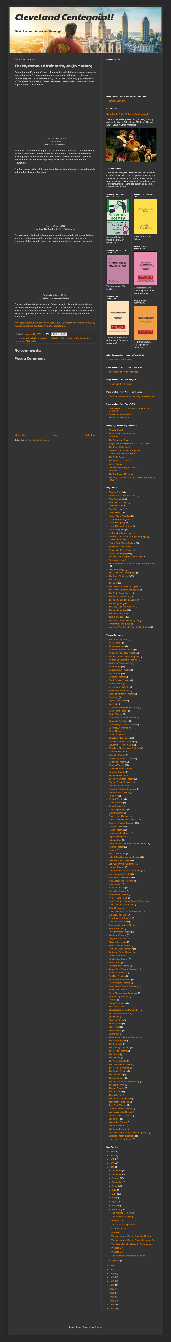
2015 (112, 1289)
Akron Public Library (31, 338)
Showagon (114, 1017)
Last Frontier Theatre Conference (124, 870)
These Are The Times (119, 613)
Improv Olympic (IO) (118, 837)
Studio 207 (114, 1034)
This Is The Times (117, 617)
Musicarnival (115, 884)
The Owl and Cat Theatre (120, 1064)
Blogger (98, 1327)
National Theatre (117, 887)
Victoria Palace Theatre (120, 1115)
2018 (112, 1277)
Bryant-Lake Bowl (117, 701)
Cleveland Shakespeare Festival (124, 748)
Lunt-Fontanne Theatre (120, 874)
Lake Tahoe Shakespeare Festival (125, 857)
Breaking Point (116, 506)
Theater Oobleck (117, 1078)
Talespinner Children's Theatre (123, 1037)
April (114, 1202)
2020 (112, 1269)
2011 (112, 1304)
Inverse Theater (116, 847)
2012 (112, 1301)
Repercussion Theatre (119, 983)
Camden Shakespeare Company (124, 707)
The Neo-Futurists (117, 1061)
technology (70, 338)
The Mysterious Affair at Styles (123, 372)
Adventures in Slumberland (122, 495)
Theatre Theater (116, 1088)
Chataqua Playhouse (119, 721)
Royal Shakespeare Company (123, 993)
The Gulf (113, 579)
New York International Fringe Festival (127, 901)
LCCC (61, 338)
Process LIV (117, 1248)
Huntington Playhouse (119, 833)
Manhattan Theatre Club (120, 877)
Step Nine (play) (116, 569)
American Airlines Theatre (121, 649)
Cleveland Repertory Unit (121, 745)
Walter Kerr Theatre (118, 1122)
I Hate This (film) (116, 519)
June (114, 1194)
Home (56, 435)
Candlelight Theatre (118, 711)
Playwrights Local (117, 942)
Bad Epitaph (115, 666)
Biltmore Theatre (117, 677)
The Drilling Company (119, 1047)
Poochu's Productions (119, 945)
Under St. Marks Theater (120, 1109)
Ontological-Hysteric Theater (122, 925)
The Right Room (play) (119, 593)
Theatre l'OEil (115, 1092)
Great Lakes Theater (49, 338)
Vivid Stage (114, 1119)
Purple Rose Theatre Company (123, 969)
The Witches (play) (118, 610)
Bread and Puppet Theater (121, 694)
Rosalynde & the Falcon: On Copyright (127, 114)
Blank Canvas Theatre (119, 680)
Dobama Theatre (117, 765)
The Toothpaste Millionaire (121, 474)
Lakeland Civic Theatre (120, 860)
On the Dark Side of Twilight (122, 454)
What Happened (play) (119, 624)
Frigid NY (113, 796)
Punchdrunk (115, 962)
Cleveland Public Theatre (121, 741)
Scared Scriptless (117, 1003)
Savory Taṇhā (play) (118, 553)
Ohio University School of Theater (125, 911)
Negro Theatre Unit (118, 898)
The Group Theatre (118, 1051)
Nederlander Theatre (118, 894)
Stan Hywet (114, 1027)
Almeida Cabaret (117, 646)
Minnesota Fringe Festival (121, 881)
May (114, 1198)
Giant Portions (116, 803)
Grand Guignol (116, 813)
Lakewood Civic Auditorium (122, 864)
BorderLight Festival (118, 687)
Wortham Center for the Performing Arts (128, 1132)
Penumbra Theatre (117, 935)
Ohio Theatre (115, 908)
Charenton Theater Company (122, 718)
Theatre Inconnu (116, 1085)
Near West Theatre (117, 891)
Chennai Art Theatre (118, 728)
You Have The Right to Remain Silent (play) (129, 627)
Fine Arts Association (119, 786)
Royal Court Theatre (118, 989)
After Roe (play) (116, 499)
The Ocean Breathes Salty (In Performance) (132, 1244)
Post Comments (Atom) (39, 440)
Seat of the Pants (117, 1006)
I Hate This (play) (117, 523)
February (116, 1209)
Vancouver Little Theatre (120, 1112)
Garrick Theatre (116, 799)
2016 (112, 1285)
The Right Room (116, 457)
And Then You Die (117, 502)
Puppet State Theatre (119, 966)
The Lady (113, 583)
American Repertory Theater (122, 653)
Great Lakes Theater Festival (122, 820)
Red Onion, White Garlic (120, 414)
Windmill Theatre (117, 1126)
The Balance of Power (119, 440)
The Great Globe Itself (119, 447)
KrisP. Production (117, 853)
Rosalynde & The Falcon (120, 384)
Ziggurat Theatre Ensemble (122, 1136)
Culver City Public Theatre (121, 758)
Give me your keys (118, 809)
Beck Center (115, 673)
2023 (112, 1163)
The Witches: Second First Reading (128, 1256)
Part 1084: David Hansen (120, 359)
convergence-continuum (120, 1139)
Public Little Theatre (118, 959)
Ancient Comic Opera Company (124, 656)
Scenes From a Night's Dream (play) (126, 557)
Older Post (90, 435)
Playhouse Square (117, 938)
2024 (112, 1159)
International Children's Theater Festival (128, 843)
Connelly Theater (117, 752)
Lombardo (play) (117, 529)
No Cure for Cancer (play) (121, 533)
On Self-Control (118, 1228)
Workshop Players (117, 1129)
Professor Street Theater (120, 952)
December (117, 1170)
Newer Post (20, 435)
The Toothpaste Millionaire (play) (124, 600)
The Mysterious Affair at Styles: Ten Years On (132, 1240)
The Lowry (114, 1054)
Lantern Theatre (116, 867)
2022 (112, 1167)
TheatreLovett (115, 1095)
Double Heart (115, 512)
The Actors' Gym (117, 1041)
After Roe (113, 437)
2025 (112, 1155)
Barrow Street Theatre (119, 670)
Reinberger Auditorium (120, 979)
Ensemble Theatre (117, 775)
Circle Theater (115, 731)
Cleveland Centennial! (64, 16)
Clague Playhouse (117, 735)
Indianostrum (115, 840)
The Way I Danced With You (122, 607)
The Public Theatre (118, 1071)
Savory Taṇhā (115, 464)
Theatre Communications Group (124, 1081)
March (115, 1205)
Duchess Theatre (117, 772)
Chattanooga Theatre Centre (122, 724)
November (117, 1174)
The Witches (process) (122, 1217)
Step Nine (113, 471)
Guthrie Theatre (116, 826)
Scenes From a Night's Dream (123, 467)
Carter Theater (116, 714)
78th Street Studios (118, 639)
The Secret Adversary (119, 418)
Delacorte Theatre (117, 762)
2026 (112, 1151)
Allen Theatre (115, 643)
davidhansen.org (117, 101)
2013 (112, 1297)
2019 (112, 1273)
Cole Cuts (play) (116, 509)
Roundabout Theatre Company (123, 986)
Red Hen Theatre (117, 976)
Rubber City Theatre (118, 996)
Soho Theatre (115, 1024)
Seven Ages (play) (117, 560)
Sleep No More (116, 1020)
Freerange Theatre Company (122, 789)
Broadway (113, 697)
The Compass (115, 1044)
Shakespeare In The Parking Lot (124, 1010)
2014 (112, 1293)
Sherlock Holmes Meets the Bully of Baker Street (132, 396)
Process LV (116, 1232)
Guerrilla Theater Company (122, 823)
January (116, 1261)
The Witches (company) (122, 1213)
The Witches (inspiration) (123, 1224)
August (115, 1186)
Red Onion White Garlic (120, 546)
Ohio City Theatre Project (121, 904)
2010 (112, 1308)
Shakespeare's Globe (119, 1013)
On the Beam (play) (118, 540)
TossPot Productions (119, 1102)
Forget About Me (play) (120, 516)
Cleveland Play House (119, 738)
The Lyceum (115, 1058)
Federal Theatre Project (120, 782)
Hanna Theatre (116, 830)
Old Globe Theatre (117, 915)
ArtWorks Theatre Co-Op (120, 663)
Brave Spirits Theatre (119, 690)
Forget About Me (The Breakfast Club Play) (129, 443)
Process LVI (117, 1221)
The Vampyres (115, 603)
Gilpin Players (115, 806)
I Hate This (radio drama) (120, 526)
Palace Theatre (116, 928)
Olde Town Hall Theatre (120, 918)
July (114, 1190)
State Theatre (115, 1030)
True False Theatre (118, 1105)
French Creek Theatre (119, 792)
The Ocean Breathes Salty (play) (124, 590)
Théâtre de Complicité (119, 1098)
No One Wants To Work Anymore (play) (127, 536)
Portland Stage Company (121, 949)
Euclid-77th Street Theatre (121, 779)
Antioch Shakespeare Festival (123, 660)
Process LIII (117, 1252)
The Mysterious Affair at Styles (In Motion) (131, 1236)
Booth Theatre (115, 684)
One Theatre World (118, 921)
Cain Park (113, 704)
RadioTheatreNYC (117, 972)
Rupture (113, 1000)
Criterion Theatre (117, 755)
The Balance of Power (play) (122, 573)
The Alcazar (81, 338)
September (117, 1182)
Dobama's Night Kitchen (120, 769)
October (116, 1178)
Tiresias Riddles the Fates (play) (124, 620)
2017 (112, 1281)
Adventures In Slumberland (122, 433)
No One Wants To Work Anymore (124, 450)
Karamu (112, 850)
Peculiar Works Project (120, 932)
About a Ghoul (116, 430)
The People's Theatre (119, 1068)
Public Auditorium (117, 955)
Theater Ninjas (116, 1075)
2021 (112, 1265)
